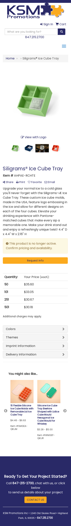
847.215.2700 (34, 37)
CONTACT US (35, 500)
